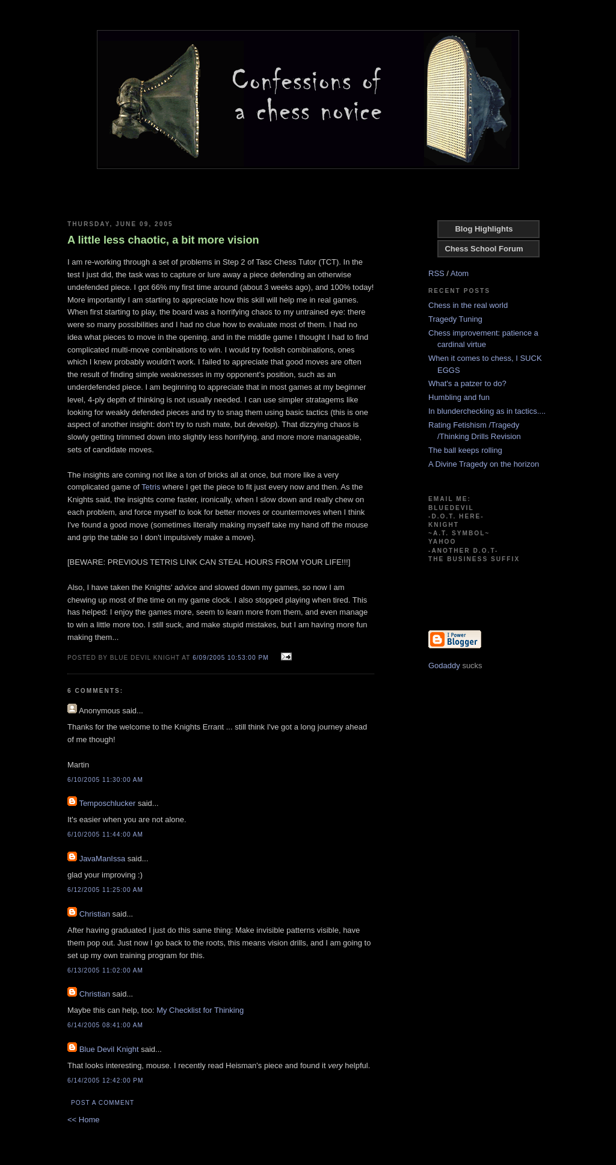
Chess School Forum (484, 248)
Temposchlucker (107, 803)
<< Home (83, 1119)
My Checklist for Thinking (200, 1010)
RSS (436, 273)
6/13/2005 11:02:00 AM (105, 970)
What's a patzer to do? (467, 383)
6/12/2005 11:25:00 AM (105, 890)
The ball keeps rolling (465, 450)
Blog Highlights (484, 228)
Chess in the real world (468, 305)
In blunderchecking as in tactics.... (487, 411)
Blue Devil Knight (109, 1049)
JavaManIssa (102, 858)
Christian (94, 913)
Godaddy (444, 665)
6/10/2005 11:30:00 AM (105, 779)
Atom (460, 273)
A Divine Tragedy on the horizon (483, 464)
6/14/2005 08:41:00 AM (105, 1025)
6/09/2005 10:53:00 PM (230, 657)
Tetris (150, 486)
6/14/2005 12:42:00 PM (105, 1080)
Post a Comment (102, 1102)
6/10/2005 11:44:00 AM (105, 834)
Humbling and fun (459, 397)
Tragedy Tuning (455, 319)
